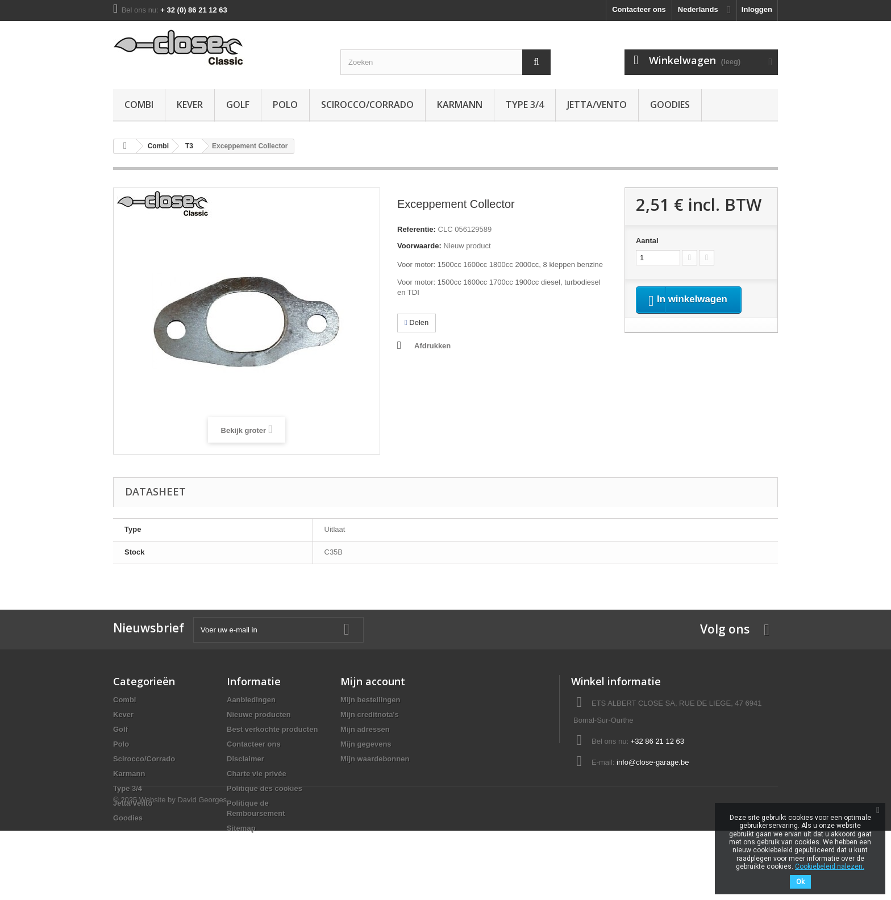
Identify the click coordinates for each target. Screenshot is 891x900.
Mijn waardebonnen (374, 759)
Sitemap (241, 828)
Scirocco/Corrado (367, 104)
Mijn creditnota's (369, 714)
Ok (800, 882)
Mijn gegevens (366, 744)
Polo (285, 104)
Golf (237, 104)
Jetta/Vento (597, 104)
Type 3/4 (525, 104)
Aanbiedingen (251, 699)
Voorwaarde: (419, 245)
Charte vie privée (256, 773)
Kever (190, 104)
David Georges (202, 869)
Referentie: (416, 229)
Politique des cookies (264, 788)
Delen (416, 322)
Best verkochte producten (272, 729)
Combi (138, 104)
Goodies (670, 104)
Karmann (459, 104)
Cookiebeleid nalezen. (829, 866)
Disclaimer (245, 759)
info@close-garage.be (653, 762)
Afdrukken (432, 345)
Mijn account (372, 681)
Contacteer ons (639, 9)
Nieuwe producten (259, 714)
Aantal (647, 240)
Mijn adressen (365, 729)
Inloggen (757, 9)
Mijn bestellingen (370, 699)
